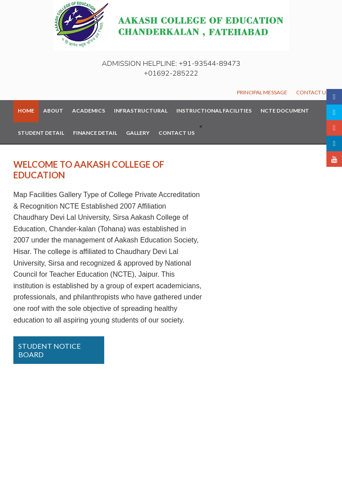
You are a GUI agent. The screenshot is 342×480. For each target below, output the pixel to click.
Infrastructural (140, 110)
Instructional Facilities (214, 110)
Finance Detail (95, 132)
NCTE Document (285, 110)
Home (26, 110)
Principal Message (262, 92)
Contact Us (312, 92)
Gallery (138, 132)
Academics (88, 110)
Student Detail (41, 132)
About (53, 110)
